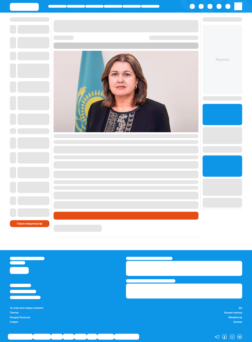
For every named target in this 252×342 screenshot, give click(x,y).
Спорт (150, 6)
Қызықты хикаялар (126, 336)
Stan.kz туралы (20, 285)
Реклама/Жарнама (23, 291)
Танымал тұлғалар (233, 312)
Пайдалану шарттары (25, 297)
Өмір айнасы (76, 6)
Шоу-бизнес (105, 336)
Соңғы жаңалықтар (29, 223)
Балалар (238, 322)
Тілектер (14, 312)
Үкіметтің (76, 136)
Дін (240, 308)
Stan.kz (95, 47)
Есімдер (14, 322)
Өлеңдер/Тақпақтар (20, 317)
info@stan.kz (17, 262)
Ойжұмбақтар (235, 317)
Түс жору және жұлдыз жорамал (26, 308)
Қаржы (94, 6)
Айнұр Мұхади (61, 226)
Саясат (113, 6)
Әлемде (131, 6)
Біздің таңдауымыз (57, 6)
